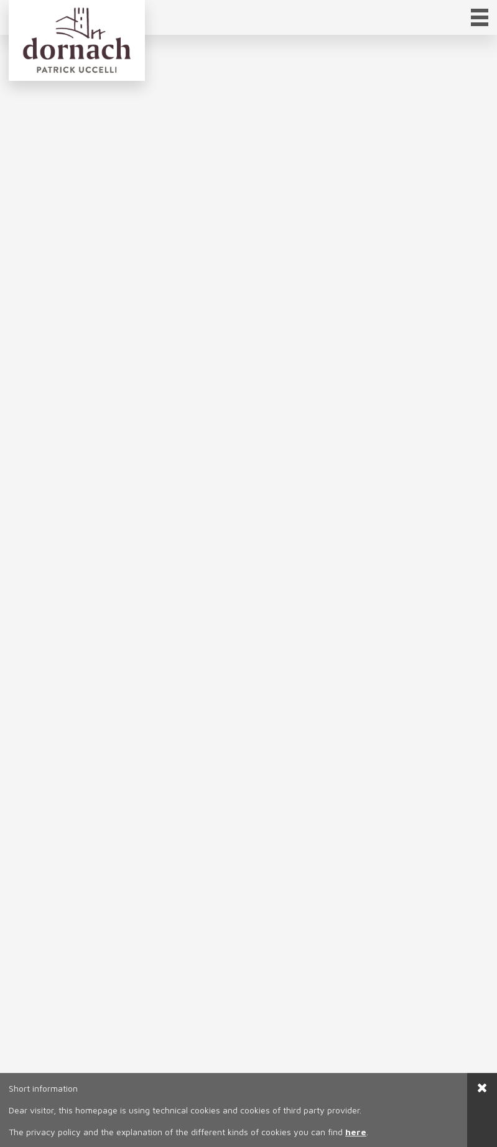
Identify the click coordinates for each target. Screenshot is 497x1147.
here (355, 1131)
